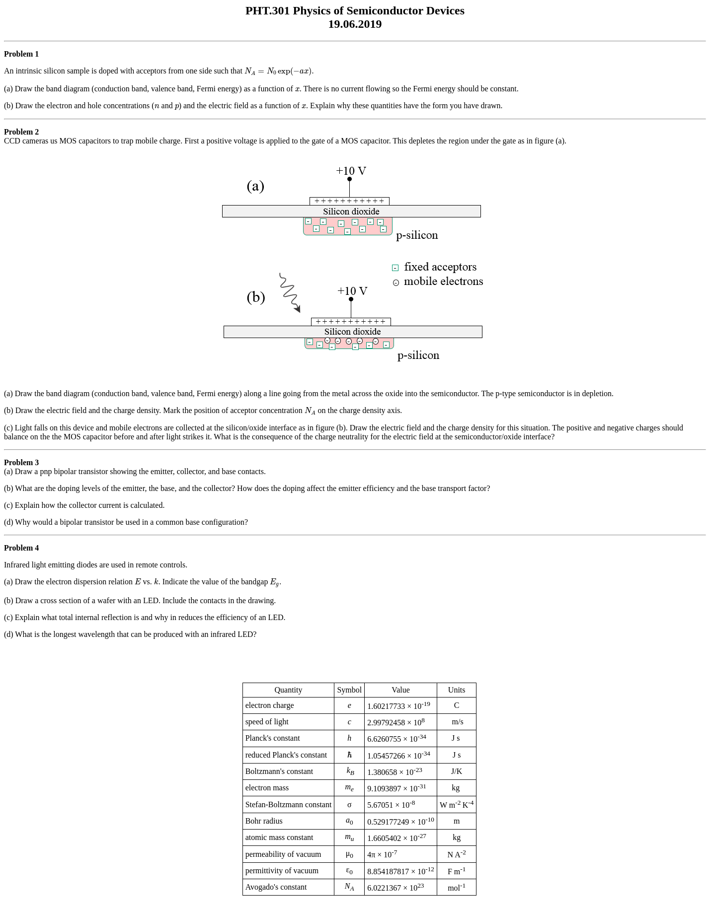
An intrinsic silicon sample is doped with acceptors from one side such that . (355, 85)
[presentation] (278, 71)
